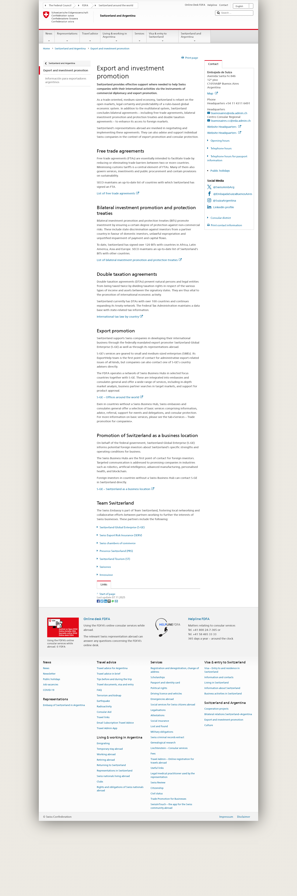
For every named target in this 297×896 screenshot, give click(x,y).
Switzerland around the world (116, 5)
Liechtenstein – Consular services (169, 806)
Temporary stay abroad (110, 807)
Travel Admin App (107, 786)
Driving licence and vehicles (166, 751)
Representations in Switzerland (114, 828)
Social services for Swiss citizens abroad (173, 762)
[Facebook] (98, 659)
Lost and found (159, 784)
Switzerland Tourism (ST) (115, 558)
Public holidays (220, 170)
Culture (208, 783)
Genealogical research (163, 800)
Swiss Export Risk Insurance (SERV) (121, 535)
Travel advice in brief (108, 732)
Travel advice (90, 37)
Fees (153, 811)
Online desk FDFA (97, 677)
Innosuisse (106, 574)
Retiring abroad (106, 818)
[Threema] (109, 659)
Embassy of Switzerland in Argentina (64, 763)
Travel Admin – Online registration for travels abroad (172, 819)
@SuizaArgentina (224, 200)
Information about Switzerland (222, 746)
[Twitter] (102, 659)
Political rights (159, 746)
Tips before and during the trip (114, 737)
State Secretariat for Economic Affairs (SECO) (131, 599)
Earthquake (103, 759)
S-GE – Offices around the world (120, 397)
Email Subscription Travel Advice (115, 781)
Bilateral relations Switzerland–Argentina (228, 772)
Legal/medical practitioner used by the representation (173, 833)
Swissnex (105, 566)
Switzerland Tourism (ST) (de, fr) (123, 626)
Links (102, 584)
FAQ (99, 748)
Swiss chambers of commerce (118, 543)
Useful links (157, 826)
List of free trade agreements (118, 193)
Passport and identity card (165, 740)
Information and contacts (218, 735)
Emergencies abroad (162, 757)
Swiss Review (158, 840)
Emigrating (103, 801)
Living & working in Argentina (116, 37)
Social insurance (160, 779)
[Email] (116, 659)
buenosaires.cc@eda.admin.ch (231, 120)
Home (46, 48)
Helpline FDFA (198, 677)
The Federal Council (60, 5)
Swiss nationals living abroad (113, 834)
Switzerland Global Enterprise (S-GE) (122, 527)
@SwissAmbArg (223, 187)
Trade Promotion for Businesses (168, 857)
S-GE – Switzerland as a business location (125, 489)
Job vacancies (50, 743)
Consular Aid (104, 770)
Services (139, 37)
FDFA (85, 5)
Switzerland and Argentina (194, 37)
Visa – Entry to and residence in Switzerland (222, 728)
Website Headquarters (224, 127)
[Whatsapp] (113, 659)
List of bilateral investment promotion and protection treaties (139, 260)
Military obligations (162, 790)
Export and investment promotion (223, 778)
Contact (211, 64)
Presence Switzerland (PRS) (116, 550)
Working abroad (106, 812)
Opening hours (220, 140)
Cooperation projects (216, 767)
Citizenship (157, 846)
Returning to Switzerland (111, 823)
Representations (67, 37)
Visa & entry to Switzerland (162, 37)
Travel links (103, 775)
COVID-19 (48, 748)
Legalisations (158, 768)
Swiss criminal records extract (167, 795)
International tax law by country (120, 316)
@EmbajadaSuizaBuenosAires (232, 194)
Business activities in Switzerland (223, 751)
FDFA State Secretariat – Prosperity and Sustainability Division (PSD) (144, 593)
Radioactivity (104, 764)
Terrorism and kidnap (109, 753)
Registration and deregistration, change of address (175, 728)
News (48, 37)
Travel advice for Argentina (112, 726)
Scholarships (158, 735)
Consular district (220, 217)
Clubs (100, 839)
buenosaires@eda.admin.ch (229, 113)
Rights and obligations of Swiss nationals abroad (120, 847)
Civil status (157, 851)
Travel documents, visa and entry (115, 743)
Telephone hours (221, 148)
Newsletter (49, 732)
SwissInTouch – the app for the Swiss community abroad (171, 864)
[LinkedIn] (106, 659)
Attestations (157, 773)
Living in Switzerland (216, 740)
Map (212, 93)
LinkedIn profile (223, 207)
